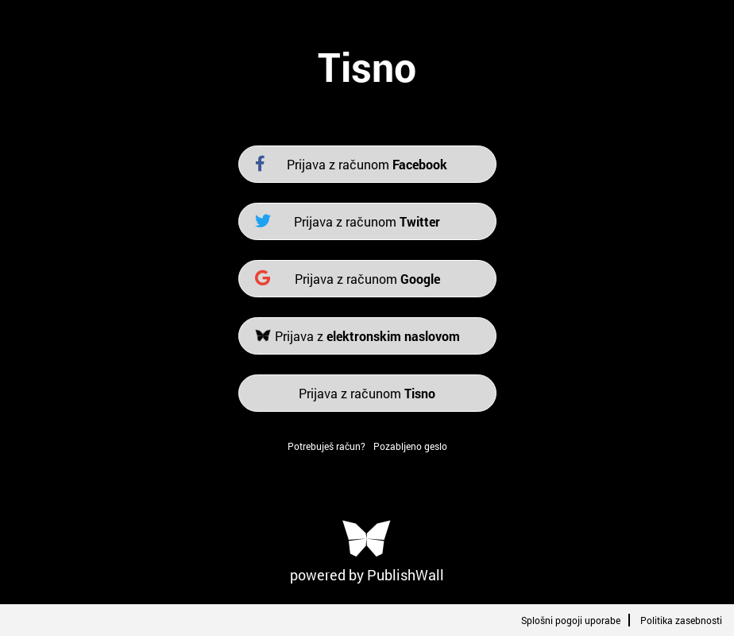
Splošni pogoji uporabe (570, 620)
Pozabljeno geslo (410, 446)
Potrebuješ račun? (326, 446)
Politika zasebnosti (681, 620)
